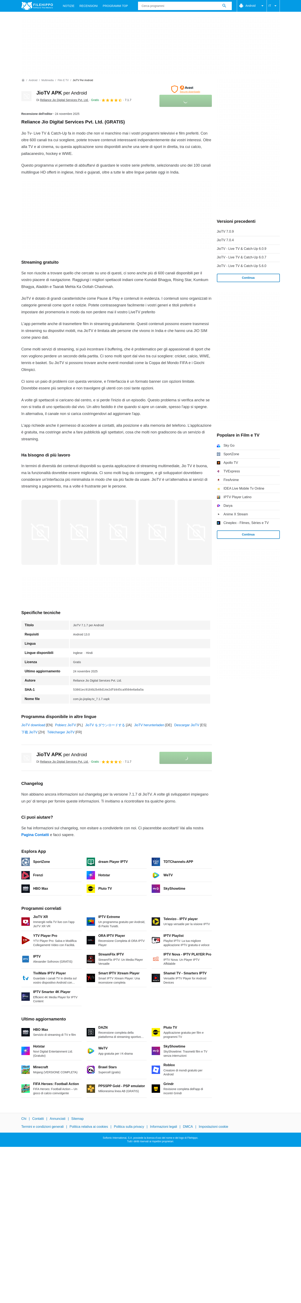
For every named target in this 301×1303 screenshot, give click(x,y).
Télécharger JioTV (61, 732)
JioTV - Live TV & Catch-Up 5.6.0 (241, 266)
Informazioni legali (163, 1126)
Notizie (68, 6)
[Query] (185, 6)
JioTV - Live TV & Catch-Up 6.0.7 (241, 257)
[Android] (33, 80)
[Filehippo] (37, 6)
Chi (23, 1118)
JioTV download (33, 725)
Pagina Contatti (35, 835)
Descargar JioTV (186, 725)
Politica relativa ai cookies (89, 1126)
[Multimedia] (48, 80)
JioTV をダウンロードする (105, 725)
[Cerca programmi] (224, 6)
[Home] (23, 80)
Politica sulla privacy (129, 1126)
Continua (248, 277)
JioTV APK (61, 93)
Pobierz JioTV (65, 725)
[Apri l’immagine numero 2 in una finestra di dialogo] (117, 532)
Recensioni (88, 6)
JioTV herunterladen (149, 725)
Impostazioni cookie (213, 1126)
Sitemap (77, 1118)
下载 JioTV (29, 732)
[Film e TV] (63, 80)
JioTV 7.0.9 (225, 231)
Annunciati (57, 1118)
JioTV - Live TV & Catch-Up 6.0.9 (241, 248)
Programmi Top (115, 6)
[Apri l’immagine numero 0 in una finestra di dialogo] (39, 532)
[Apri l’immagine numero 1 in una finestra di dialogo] (78, 532)
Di (62, 100)
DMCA (188, 1126)
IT (273, 5)
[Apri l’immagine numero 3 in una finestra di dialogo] (156, 532)
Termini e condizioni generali (42, 1126)
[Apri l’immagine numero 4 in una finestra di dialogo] (195, 532)
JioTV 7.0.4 (225, 240)
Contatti (38, 1118)
